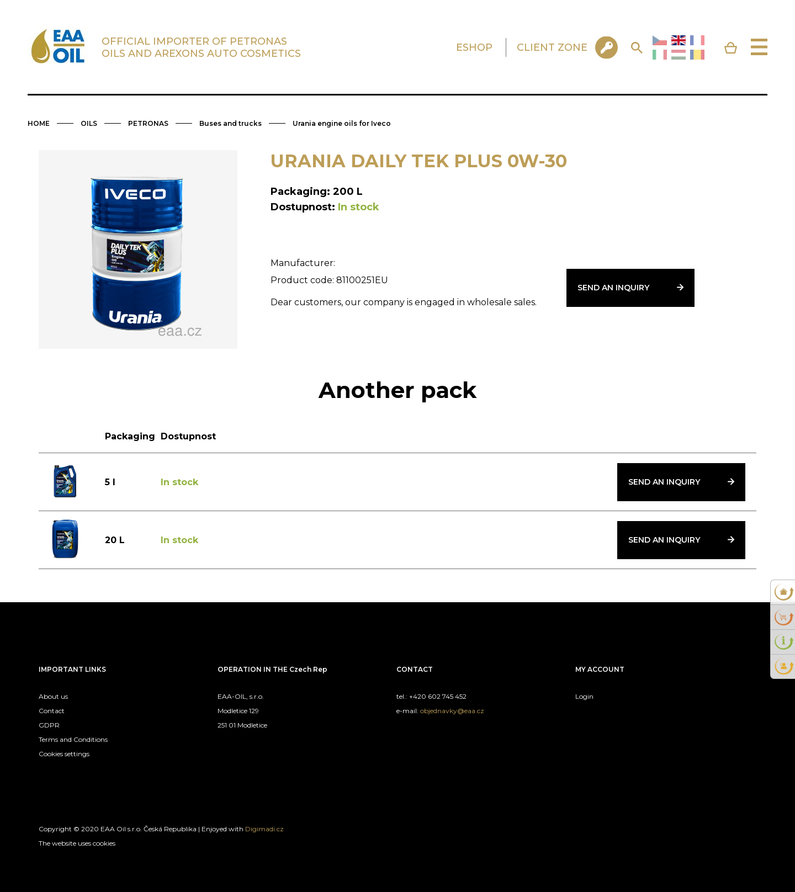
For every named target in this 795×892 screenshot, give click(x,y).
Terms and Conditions (73, 739)
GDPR (49, 725)
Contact (52, 711)
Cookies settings (64, 754)
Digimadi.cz (264, 829)
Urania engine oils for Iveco (342, 123)
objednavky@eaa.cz (452, 711)
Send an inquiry (613, 288)
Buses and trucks (230, 123)
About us (53, 696)
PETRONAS (148, 123)
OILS (89, 123)
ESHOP (474, 47)
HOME (39, 123)
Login (584, 696)
